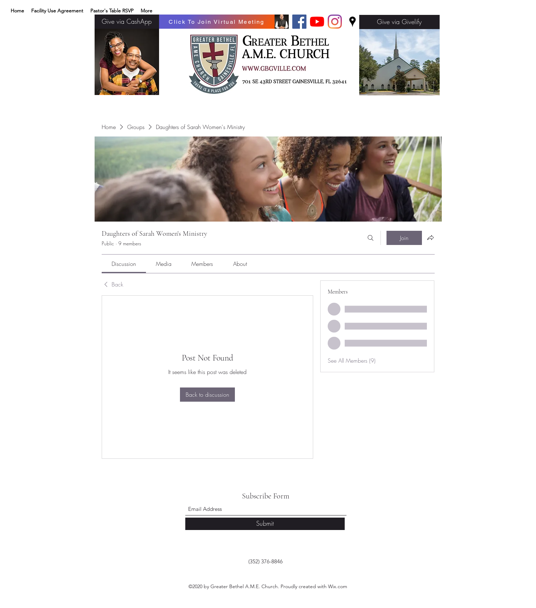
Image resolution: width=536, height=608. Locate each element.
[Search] (370, 238)
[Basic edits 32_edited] (282, 22)
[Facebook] (299, 22)
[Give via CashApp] (127, 22)
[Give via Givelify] (399, 22)
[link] (124, 264)
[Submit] (265, 524)
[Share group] (430, 237)
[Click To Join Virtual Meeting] (217, 22)
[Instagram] (335, 22)
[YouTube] (317, 22)
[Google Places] (352, 22)
